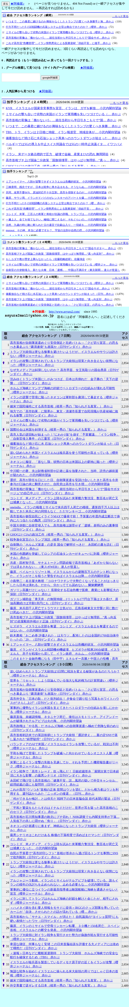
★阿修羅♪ (17, 3)
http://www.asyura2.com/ (64, 311)
